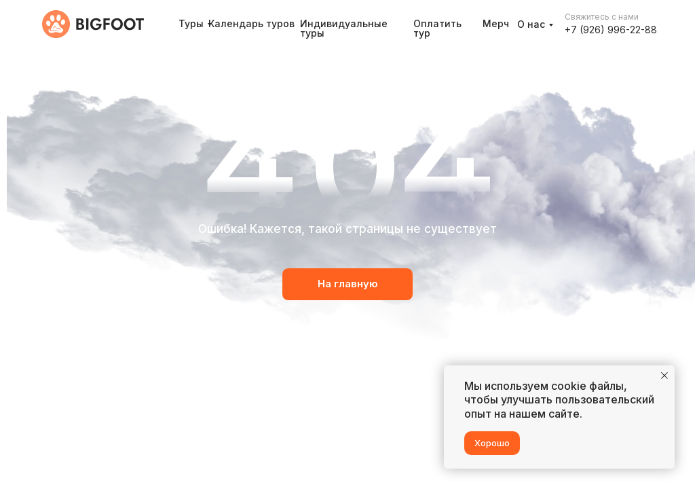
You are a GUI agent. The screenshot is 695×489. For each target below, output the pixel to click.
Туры (191, 23)
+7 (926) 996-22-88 (611, 29)
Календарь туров (251, 23)
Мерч (496, 23)
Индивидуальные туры (344, 28)
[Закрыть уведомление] (664, 375)
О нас (531, 24)
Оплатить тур (437, 28)
